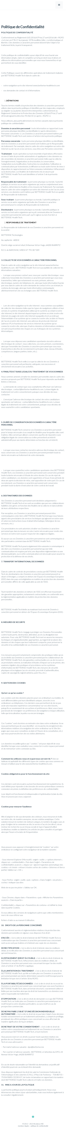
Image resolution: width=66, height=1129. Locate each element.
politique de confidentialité (39, 1126)
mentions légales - (24, 1126)
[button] (59, 5)
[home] (9, 5)
